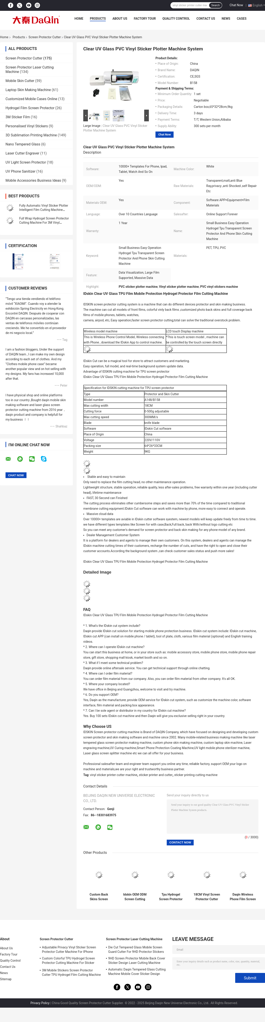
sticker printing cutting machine (196, 775)
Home (78, 18)
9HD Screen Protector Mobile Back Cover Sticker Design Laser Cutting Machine (136, 961)
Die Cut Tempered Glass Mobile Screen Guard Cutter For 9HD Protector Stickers (136, 949)
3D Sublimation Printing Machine (31, 135)
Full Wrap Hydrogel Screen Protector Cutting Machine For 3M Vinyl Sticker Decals (44, 223)
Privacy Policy (39, 1003)
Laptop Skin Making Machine (28, 90)
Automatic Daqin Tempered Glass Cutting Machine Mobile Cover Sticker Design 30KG (137, 972)
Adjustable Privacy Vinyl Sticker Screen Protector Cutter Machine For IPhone (69, 949)
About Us (119, 18)
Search (215, 5)
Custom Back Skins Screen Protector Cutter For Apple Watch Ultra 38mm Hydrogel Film (98, 897)
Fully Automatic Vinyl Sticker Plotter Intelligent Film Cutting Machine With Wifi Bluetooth (43, 210)
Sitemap (5, 979)
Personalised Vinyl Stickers (27, 126)
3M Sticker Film (18, 117)
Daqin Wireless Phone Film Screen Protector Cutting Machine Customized (243, 897)
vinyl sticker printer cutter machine (113, 775)
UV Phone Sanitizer (21, 171)
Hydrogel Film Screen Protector (30, 108)
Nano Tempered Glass (23, 144)
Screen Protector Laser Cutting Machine (134, 939)
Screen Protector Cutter (44, 37)
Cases (241, 18)
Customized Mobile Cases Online (31, 99)
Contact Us (205, 18)
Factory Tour (145, 18)
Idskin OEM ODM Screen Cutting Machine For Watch (134, 897)
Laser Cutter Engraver (22, 153)
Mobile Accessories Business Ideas (33, 180)
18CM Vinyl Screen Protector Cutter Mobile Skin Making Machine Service (207, 897)
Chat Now (236, 5)
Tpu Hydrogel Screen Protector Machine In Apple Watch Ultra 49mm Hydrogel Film (171, 897)
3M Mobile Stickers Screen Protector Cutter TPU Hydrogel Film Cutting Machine (71, 972)
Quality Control (176, 18)
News (226, 18)
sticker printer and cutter (155, 775)
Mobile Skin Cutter (20, 81)
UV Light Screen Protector (26, 162)
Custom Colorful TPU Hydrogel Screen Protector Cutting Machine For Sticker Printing (68, 961)
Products (98, 18)
